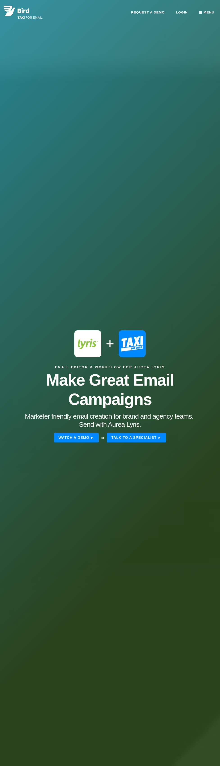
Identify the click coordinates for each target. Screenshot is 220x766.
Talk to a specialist (133, 438)
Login (182, 12)
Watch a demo (74, 438)
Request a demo (148, 12)
